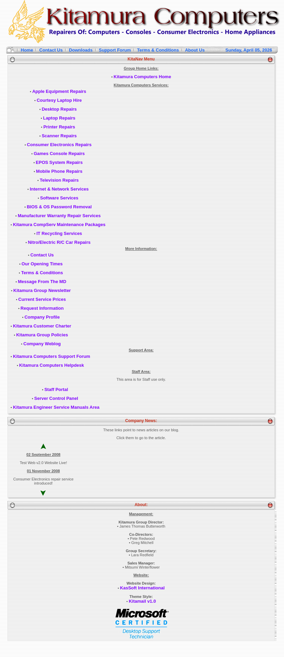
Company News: (141, 420)
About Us (195, 50)
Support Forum (115, 50)
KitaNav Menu (141, 59)
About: (141, 504)
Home (26, 50)
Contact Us (51, 50)
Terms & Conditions (158, 50)
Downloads (81, 50)
